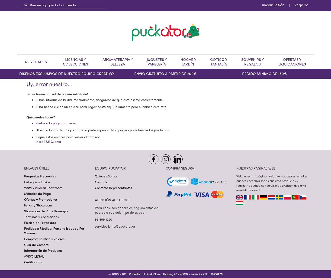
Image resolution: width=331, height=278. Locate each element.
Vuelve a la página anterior (56, 123)
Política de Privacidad (40, 223)
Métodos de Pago (37, 194)
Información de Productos (43, 250)
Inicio (39, 142)
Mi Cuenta (53, 142)
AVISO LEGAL (34, 256)
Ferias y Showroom (38, 205)
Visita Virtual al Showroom (43, 188)
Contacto (101, 182)
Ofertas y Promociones (41, 199)
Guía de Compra (36, 245)
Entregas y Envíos (37, 182)
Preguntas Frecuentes (40, 176)
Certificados (33, 262)
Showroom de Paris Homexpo (46, 211)
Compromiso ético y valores (44, 239)
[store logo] (165, 33)
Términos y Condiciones (41, 217)
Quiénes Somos (106, 176)
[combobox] (63, 5)
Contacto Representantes (113, 188)
